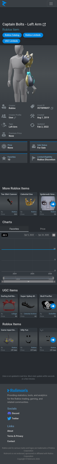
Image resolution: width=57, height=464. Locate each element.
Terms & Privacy (15, 436)
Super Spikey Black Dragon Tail (35, 296)
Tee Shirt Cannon (9, 194)
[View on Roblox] (44, 24)
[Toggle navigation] (51, 4)
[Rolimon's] (4, 3)
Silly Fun (24, 330)
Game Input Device (9, 330)
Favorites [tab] (14, 229)
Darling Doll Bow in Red (11, 296)
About (10, 431)
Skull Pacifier (46, 296)
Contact (11, 441)
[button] (12, 35)
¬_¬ (41, 330)
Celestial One (27, 194)
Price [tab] (42, 229)
